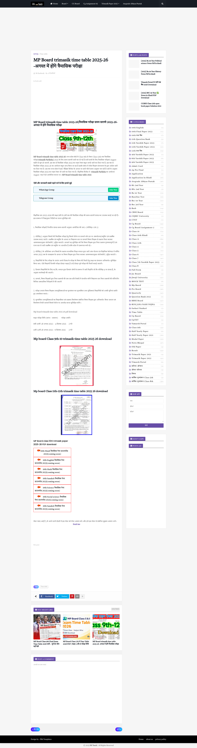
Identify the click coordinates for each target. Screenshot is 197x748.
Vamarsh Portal (148, 324)
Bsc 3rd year (148, 205)
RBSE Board (148, 301)
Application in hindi (148, 178)
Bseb (148, 208)
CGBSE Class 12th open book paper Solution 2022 (151, 105)
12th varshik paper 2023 (148, 147)
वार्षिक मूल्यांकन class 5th (148, 378)
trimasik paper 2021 (148, 355)
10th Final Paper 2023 (148, 132)
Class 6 (148, 255)
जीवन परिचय (148, 370)
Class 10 (148, 232)
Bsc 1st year (148, 201)
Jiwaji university (148, 278)
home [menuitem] (54, 4)
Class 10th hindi (148, 235)
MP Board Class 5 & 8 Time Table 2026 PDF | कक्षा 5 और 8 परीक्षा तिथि (76, 643)
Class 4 (148, 247)
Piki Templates (46, 739)
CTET (148, 220)
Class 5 (148, 251)
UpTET (148, 320)
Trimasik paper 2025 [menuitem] (110, 4)
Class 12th (148, 243)
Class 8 (148, 266)
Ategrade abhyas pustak (148, 182)
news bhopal (148, 343)
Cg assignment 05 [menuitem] (90, 4)
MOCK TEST (148, 282)
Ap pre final (148, 170)
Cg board (148, 224)
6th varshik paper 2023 (148, 159)
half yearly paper (148, 331)
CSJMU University (148, 216)
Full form (148, 270)
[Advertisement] (98, 28)
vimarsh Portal (148, 362)
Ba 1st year (148, 193)
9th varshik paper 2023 (148, 162)
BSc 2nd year (148, 189)
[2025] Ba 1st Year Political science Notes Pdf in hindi (151, 62)
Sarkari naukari (148, 308)
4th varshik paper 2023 (148, 155)
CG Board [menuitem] (76, 4)
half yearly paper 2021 (148, 335)
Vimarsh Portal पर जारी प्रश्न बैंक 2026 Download (151, 83)
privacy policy (160, 739)
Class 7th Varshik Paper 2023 (148, 262)
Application (148, 174)
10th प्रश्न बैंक (148, 135)
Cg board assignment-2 (148, 228)
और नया (36, 729)
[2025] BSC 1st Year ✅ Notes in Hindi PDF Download (150, 95)
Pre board (148, 289)
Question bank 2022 (148, 297)
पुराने (118, 729)
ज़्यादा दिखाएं (115, 609)
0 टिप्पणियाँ (51, 73)
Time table (44, 54)
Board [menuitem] (64, 4)
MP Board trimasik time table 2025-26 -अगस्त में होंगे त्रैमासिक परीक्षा (106, 643)
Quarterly (148, 293)
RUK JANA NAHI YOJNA (148, 305)
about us (149, 739)
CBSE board (148, 212)
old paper (148, 347)
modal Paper (148, 339)
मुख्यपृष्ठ (35, 54)
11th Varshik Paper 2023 (148, 143)
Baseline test (148, 197)
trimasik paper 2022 (148, 358)
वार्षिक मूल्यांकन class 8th (148, 381)
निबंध (148, 374)
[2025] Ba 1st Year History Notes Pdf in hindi (151, 73)
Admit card (148, 166)
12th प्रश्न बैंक (148, 151)
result (148, 351)
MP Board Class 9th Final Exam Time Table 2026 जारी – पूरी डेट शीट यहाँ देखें (46, 644)
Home (141, 739)
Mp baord (148, 285)
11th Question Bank (148, 139)
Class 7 (148, 258)
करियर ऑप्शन (148, 366)
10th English (148, 128)
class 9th (148, 328)
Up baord (148, 316)
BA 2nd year (148, 185)
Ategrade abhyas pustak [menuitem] (132, 4)
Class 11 (148, 239)
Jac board (148, 274)
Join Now (113, 190)
